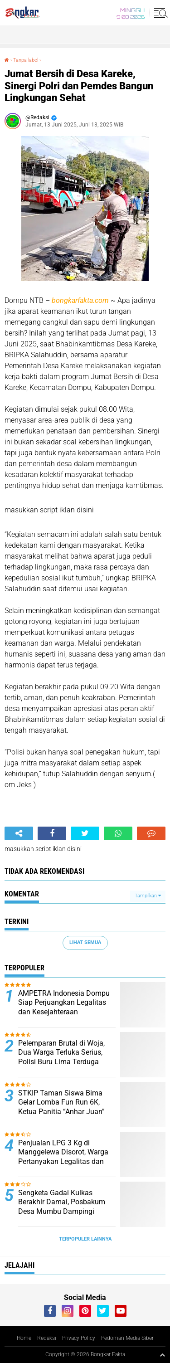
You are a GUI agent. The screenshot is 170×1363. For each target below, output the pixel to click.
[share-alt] (19, 833)
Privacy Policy (78, 1338)
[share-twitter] (85, 833)
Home (24, 1338)
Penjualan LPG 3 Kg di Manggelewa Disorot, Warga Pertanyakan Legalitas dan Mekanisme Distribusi (63, 1157)
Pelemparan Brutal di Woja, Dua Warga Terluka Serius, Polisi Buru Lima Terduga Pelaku (61, 1057)
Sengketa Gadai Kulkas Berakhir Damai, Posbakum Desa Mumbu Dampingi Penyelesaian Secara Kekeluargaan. (61, 1211)
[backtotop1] (162, 1355)
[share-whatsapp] (118, 833)
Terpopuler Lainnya (85, 1239)
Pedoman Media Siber (127, 1338)
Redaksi (46, 1338)
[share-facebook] (52, 833)
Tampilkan (148, 896)
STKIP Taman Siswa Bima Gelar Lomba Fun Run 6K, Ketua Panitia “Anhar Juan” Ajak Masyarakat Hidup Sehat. (66, 1107)
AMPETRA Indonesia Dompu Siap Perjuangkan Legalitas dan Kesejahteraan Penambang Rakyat (64, 1007)
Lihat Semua (85, 942)
